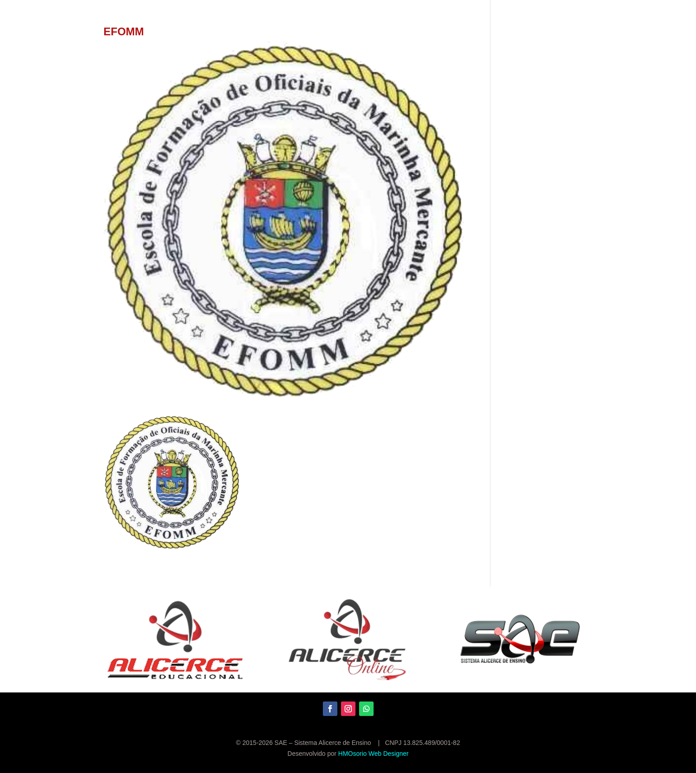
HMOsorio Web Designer (373, 753)
